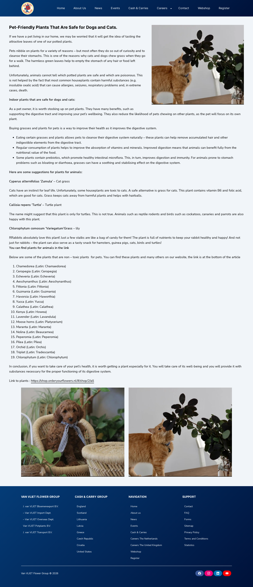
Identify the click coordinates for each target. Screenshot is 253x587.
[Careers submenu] (171, 8)
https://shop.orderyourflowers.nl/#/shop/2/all (62, 381)
